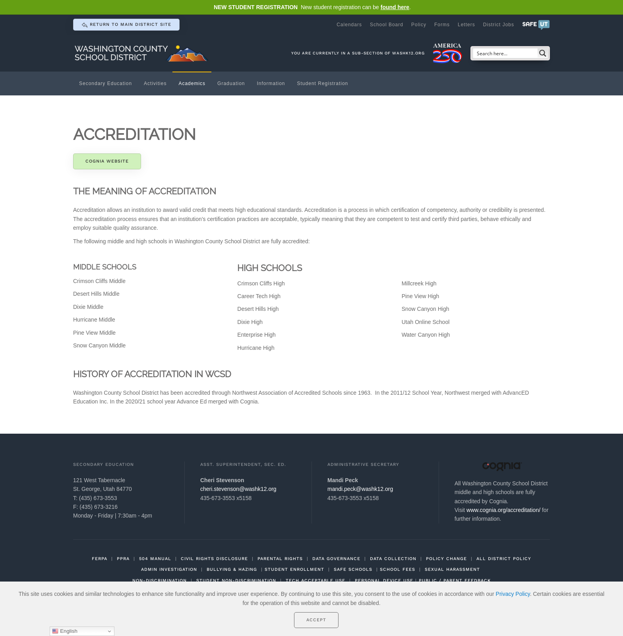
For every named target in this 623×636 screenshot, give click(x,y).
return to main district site (126, 25)
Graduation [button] (231, 83)
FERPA (99, 558)
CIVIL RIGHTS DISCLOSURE (214, 558)
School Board (386, 24)
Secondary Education (105, 83)
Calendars (349, 24)
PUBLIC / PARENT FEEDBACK (455, 580)
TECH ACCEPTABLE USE (315, 580)
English (64, 631)
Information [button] (271, 83)
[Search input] (505, 53)
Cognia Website (107, 161)
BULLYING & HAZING (232, 569)
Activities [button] (155, 83)
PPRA (123, 558)
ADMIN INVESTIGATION (169, 569)
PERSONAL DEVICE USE (384, 580)
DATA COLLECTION (393, 558)
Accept (316, 619)
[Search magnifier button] (543, 53)
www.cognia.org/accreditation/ (503, 510)
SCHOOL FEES (397, 569)
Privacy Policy (513, 594)
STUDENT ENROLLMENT (294, 569)
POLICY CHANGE (446, 558)
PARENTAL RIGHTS (280, 558)
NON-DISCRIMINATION (159, 580)
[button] (536, 24)
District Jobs (498, 24)
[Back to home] (142, 53)
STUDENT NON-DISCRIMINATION (236, 580)
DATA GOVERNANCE (336, 558)
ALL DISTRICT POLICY (503, 558)
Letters (466, 24)
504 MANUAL (155, 558)
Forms (442, 24)
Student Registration (322, 83)
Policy (418, 24)
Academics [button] (191, 83)
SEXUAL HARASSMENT (452, 569)
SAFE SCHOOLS (353, 569)
